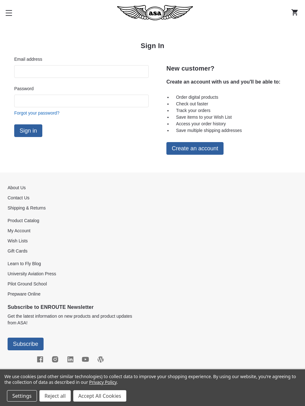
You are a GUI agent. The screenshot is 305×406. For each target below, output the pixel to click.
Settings (22, 395)
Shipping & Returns (27, 207)
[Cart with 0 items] (296, 12)
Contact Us (18, 197)
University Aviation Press (32, 273)
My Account (19, 230)
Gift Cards (17, 250)
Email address (28, 59)
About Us (17, 187)
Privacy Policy (103, 382)
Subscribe (25, 344)
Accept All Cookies (99, 395)
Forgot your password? (36, 113)
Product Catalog (23, 220)
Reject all (55, 395)
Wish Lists (18, 240)
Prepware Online (24, 294)
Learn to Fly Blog (24, 263)
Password (23, 88)
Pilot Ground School (27, 283)
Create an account (195, 148)
